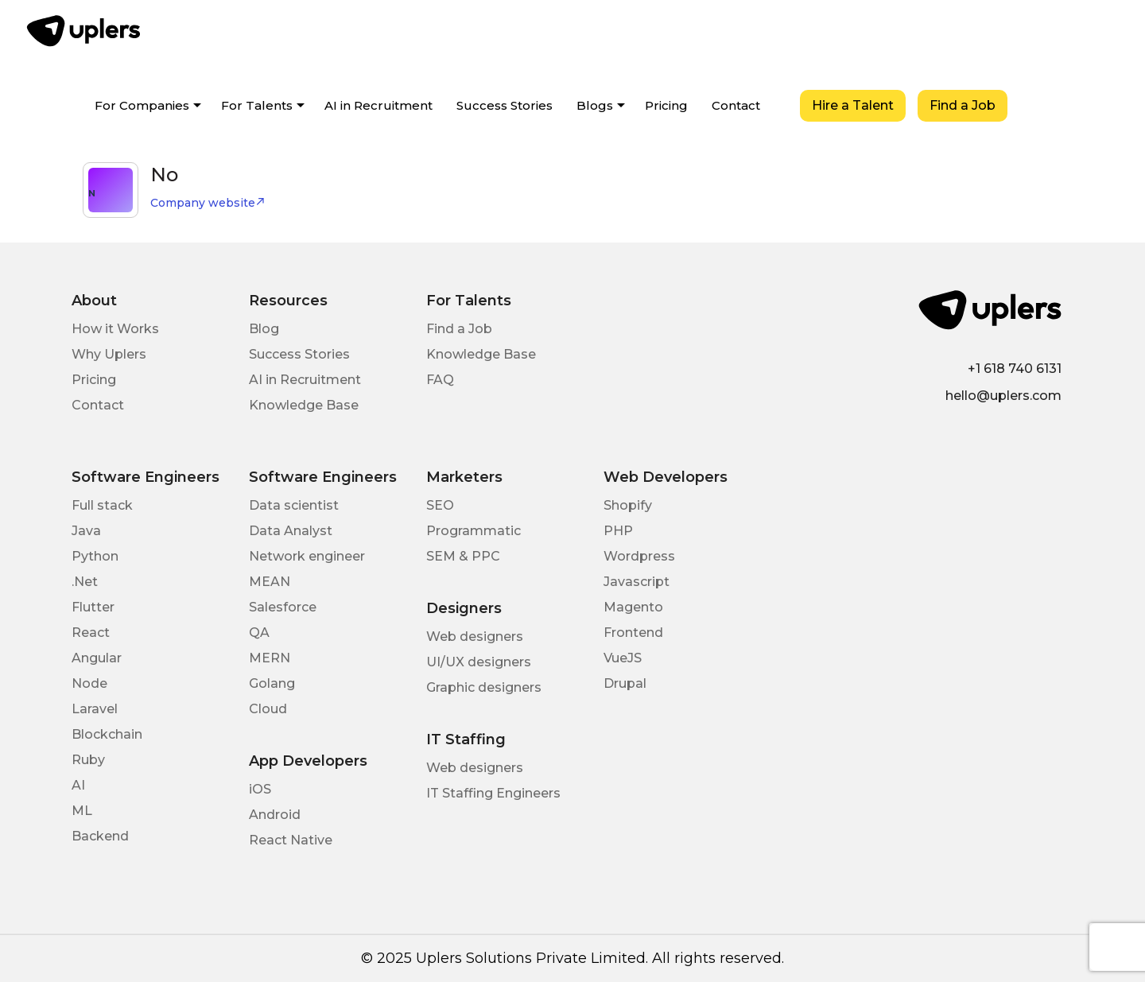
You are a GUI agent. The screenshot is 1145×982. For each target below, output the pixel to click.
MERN (269, 658)
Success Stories (504, 105)
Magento (633, 607)
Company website (208, 203)
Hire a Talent (853, 105)
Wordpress (639, 556)
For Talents (257, 105)
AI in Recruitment (378, 105)
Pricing (666, 105)
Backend (100, 836)
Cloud (268, 708)
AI (78, 785)
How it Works (115, 328)
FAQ (440, 379)
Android (275, 814)
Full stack (102, 505)
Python (95, 556)
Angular (97, 658)
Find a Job (963, 105)
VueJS (623, 658)
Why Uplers (109, 354)
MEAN (269, 581)
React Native (290, 840)
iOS (260, 789)
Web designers (474, 636)
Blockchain (107, 734)
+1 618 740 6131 (1015, 368)
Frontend (633, 632)
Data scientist (294, 505)
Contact (736, 105)
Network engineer (307, 556)
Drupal (625, 683)
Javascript (637, 581)
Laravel (95, 708)
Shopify (628, 505)
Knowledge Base (304, 405)
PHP (618, 530)
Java (86, 530)
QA (259, 632)
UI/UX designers (478, 662)
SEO (440, 505)
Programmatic (473, 530)
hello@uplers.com (1003, 395)
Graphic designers (483, 687)
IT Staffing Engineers (493, 793)
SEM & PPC (463, 556)
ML (82, 810)
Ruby (88, 759)
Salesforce (282, 607)
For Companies (142, 105)
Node (89, 683)
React (91, 632)
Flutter (93, 607)
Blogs (594, 105)
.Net (85, 581)
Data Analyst (290, 530)
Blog (264, 328)
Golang (272, 683)
